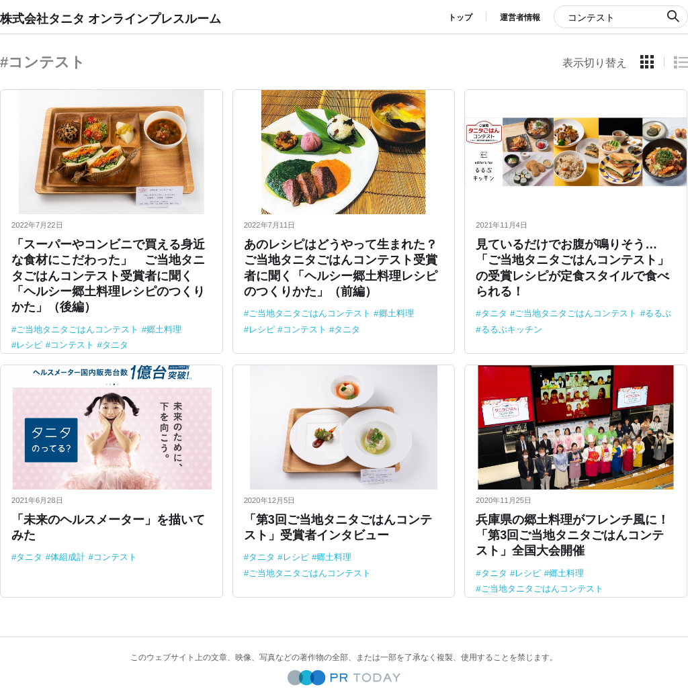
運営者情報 (520, 17)
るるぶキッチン (511, 329)
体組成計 (67, 557)
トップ (460, 17)
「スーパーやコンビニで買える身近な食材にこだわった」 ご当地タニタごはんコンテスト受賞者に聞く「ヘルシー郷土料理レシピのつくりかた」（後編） (108, 276)
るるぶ (658, 313)
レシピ (29, 345)
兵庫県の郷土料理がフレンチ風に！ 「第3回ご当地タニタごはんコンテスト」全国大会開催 (578, 535)
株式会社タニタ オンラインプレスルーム (110, 19)
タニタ (115, 345)
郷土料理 (163, 329)
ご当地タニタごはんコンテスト (77, 329)
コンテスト (72, 345)
